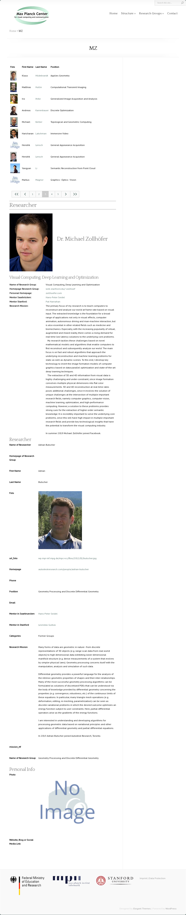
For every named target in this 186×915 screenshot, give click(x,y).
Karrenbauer (42, 110)
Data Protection (157, 878)
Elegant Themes (142, 908)
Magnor (39, 179)
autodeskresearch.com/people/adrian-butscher (63, 569)
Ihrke (38, 98)
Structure (127, 13)
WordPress (171, 908)
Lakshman (40, 133)
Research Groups (150, 13)
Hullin (38, 87)
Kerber (38, 121)
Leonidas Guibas (47, 624)
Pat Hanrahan (53, 301)
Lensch (39, 145)
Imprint (143, 878)
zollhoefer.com (54, 293)
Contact (172, 13)
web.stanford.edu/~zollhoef (60, 288)
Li (36, 168)
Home (113, 13)
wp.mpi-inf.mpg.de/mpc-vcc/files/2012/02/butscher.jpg (67, 558)
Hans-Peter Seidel (55, 297)
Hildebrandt (41, 75)
